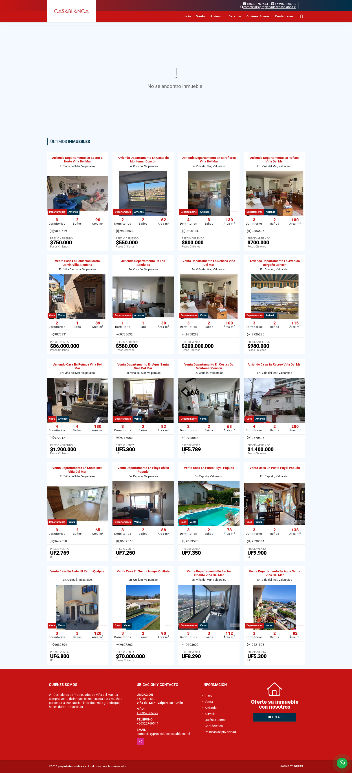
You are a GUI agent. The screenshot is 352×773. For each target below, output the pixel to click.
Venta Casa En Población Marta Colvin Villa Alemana (77, 263)
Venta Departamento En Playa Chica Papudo (143, 469)
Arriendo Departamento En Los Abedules (143, 263)
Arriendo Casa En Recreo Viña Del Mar (275, 364)
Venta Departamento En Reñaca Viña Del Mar (209, 263)
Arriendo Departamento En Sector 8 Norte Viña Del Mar (77, 159)
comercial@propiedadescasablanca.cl (163, 734)
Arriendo (216, 16)
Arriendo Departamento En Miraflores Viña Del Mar (209, 159)
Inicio (187, 16)
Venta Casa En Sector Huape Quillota (143, 571)
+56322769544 (257, 4)
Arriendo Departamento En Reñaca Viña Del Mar (274, 159)
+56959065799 (285, 4)
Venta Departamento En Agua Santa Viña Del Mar (143, 366)
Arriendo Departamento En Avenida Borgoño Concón (275, 263)
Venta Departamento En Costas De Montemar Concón (208, 366)
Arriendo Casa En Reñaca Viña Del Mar (77, 366)
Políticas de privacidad (220, 732)
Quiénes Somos (258, 16)
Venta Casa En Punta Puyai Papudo (209, 468)
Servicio (235, 16)
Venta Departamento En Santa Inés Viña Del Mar (77, 469)
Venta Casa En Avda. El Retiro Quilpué (77, 571)
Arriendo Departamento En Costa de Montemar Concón (143, 159)
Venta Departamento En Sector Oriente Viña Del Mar (209, 573)
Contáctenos (284, 16)
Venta (200, 16)
